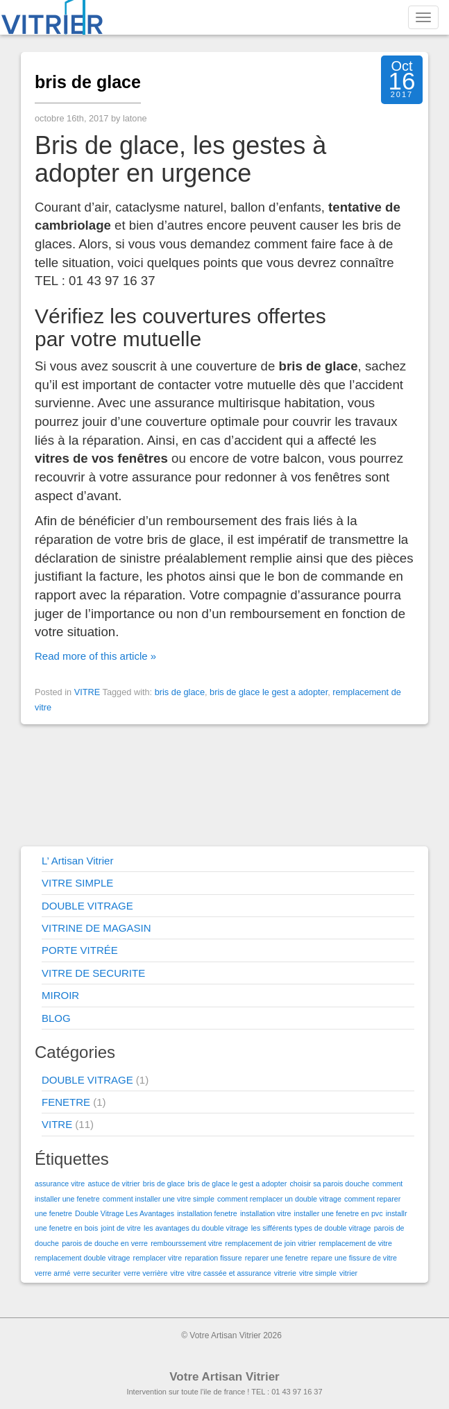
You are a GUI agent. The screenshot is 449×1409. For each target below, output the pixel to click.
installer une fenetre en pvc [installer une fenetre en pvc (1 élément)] (338, 1213)
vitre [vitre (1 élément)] (178, 1273)
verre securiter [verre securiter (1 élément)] (97, 1273)
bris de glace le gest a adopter (269, 692)
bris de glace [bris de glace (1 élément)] (164, 1183)
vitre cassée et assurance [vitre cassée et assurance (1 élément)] (229, 1273)
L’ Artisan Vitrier (77, 860)
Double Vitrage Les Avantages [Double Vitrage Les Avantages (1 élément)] (124, 1213)
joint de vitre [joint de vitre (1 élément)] (120, 1228)
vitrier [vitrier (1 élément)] (348, 1273)
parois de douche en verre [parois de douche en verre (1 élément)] (105, 1243)
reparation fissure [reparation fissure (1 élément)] (213, 1258)
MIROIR (60, 995)
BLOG (56, 1018)
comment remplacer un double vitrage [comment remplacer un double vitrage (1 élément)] (279, 1199)
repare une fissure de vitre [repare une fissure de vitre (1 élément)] (354, 1258)
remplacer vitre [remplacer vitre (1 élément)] (157, 1258)
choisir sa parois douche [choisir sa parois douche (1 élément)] (329, 1183)
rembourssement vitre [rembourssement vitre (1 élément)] (186, 1243)
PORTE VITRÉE (80, 950)
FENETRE (66, 1102)
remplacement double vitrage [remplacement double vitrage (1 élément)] (82, 1258)
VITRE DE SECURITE (93, 973)
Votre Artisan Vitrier (224, 1376)
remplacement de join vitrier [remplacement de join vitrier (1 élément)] (270, 1243)
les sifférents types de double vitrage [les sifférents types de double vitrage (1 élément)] (311, 1228)
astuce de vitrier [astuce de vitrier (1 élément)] (113, 1183)
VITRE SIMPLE (77, 883)
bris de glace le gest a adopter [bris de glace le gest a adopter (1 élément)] (237, 1183)
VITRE (87, 692)
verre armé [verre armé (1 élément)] (53, 1273)
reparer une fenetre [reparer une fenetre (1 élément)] (276, 1258)
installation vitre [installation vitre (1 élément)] (265, 1213)
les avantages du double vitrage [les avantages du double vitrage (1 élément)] (196, 1228)
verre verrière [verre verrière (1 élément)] (145, 1273)
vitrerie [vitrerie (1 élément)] (285, 1273)
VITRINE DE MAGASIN (96, 928)
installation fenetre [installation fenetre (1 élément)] (207, 1213)
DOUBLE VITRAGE (87, 906)
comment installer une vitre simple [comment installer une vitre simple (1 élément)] (158, 1199)
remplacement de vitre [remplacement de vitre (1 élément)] (355, 1243)
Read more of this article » (95, 656)
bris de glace (88, 82)
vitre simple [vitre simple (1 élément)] (318, 1273)
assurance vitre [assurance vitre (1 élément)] (60, 1183)
